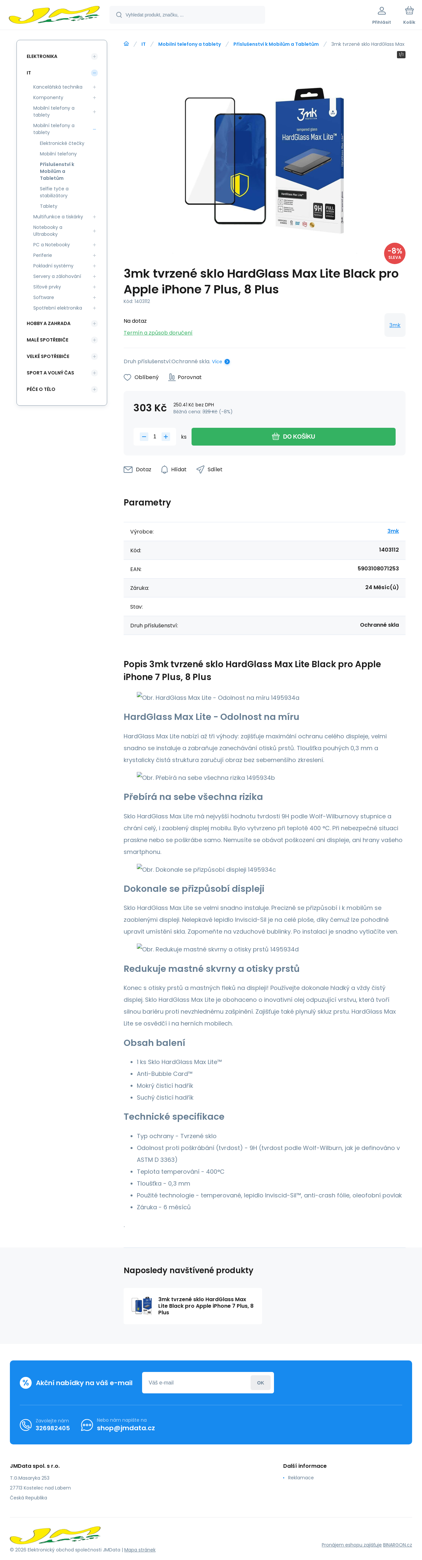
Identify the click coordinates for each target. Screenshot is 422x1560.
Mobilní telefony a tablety (189, 44)
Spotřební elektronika (57, 308)
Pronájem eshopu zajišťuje (352, 1545)
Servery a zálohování (57, 276)
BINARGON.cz (397, 1545)
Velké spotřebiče (48, 356)
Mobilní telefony (58, 154)
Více (217, 361)
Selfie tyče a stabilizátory (54, 192)
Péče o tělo (41, 389)
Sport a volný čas (50, 372)
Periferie (42, 255)
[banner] (54, 16)
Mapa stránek (140, 1549)
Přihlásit (261, 1382)
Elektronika (42, 56)
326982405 (53, 1428)
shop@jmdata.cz (126, 1428)
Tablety (48, 206)
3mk (395, 325)
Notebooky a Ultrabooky (47, 230)
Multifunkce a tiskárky (58, 216)
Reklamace (301, 1477)
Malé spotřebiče (47, 340)
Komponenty (48, 97)
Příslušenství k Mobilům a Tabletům (276, 44)
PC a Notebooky (51, 244)
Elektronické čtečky (62, 143)
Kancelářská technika (57, 87)
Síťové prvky (47, 287)
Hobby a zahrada (49, 323)
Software (43, 297)
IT (143, 44)
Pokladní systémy (53, 265)
